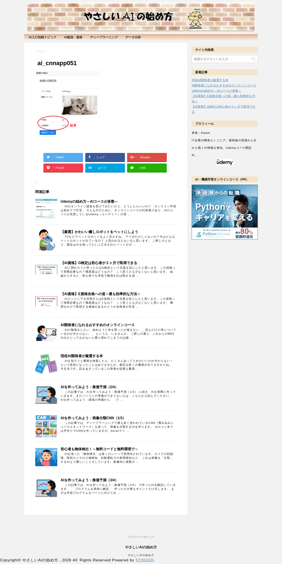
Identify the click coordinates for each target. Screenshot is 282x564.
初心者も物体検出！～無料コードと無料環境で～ (99, 449)
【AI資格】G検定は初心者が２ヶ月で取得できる (99, 263)
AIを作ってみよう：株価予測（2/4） (89, 387)
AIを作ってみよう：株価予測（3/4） (89, 480)
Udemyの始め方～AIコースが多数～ (89, 201)
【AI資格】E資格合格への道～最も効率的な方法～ (101, 294)
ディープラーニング (104, 37)
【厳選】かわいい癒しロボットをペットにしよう (99, 232)
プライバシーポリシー (141, 537)
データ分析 (133, 37)
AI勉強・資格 (73, 37)
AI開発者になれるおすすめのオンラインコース (98, 325)
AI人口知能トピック (42, 37)
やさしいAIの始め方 (141, 547)
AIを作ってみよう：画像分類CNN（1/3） (93, 418)
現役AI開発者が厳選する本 (82, 356)
